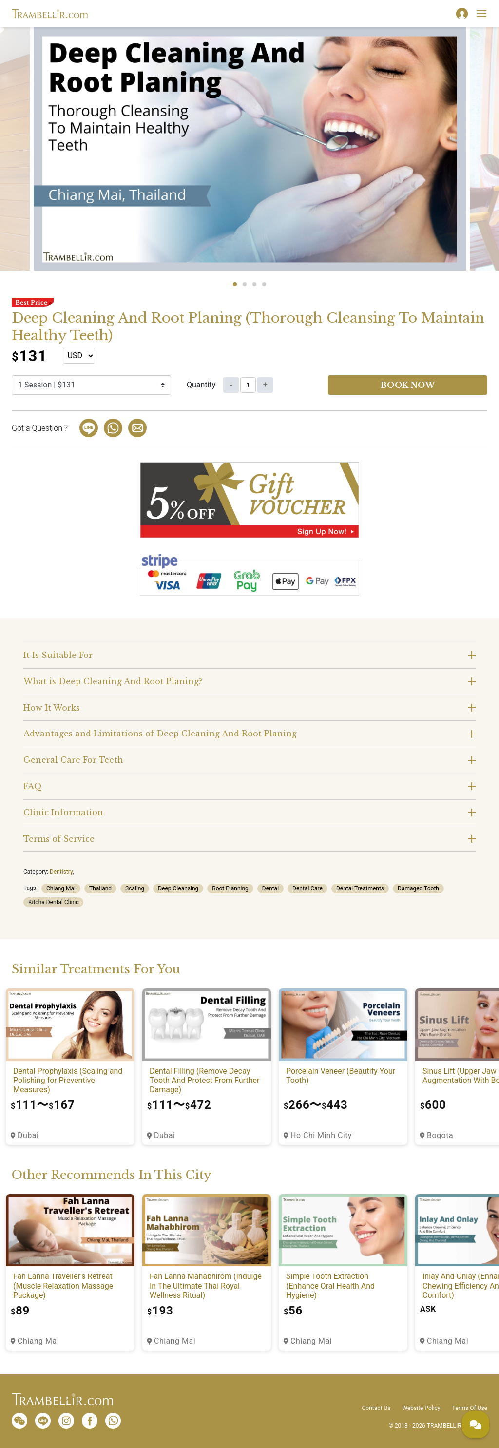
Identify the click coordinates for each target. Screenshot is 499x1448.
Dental (270, 888)
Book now (408, 385)
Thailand (100, 888)
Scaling (134, 888)
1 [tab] (235, 284)
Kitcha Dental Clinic (53, 902)
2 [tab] (245, 284)
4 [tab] (264, 284)
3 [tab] (254, 284)
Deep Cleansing (178, 888)
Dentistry (61, 872)
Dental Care (307, 888)
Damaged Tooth (418, 888)
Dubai (28, 1135)
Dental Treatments (360, 888)
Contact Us (376, 1408)
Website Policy (421, 1408)
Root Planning (230, 888)
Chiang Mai (61, 888)
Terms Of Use (469, 1408)
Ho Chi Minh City (321, 1135)
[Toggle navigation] (481, 13)
